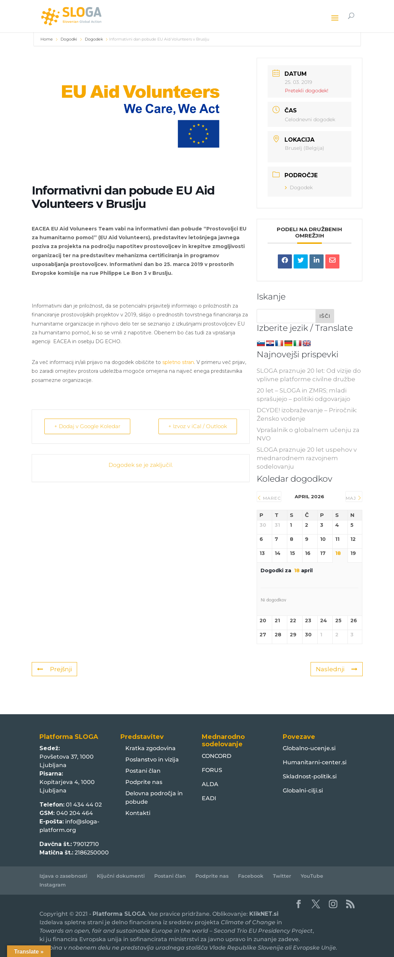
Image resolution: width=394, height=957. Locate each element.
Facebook (250, 876)
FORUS (212, 770)
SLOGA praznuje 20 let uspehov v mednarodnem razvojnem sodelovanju (307, 458)
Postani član (143, 770)
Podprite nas (143, 782)
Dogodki (69, 39)
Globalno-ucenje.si (309, 748)
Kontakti (137, 813)
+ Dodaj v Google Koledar (88, 426)
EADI (209, 798)
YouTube (312, 876)
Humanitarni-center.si (314, 762)
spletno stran (178, 362)
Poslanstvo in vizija (152, 759)
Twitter (282, 876)
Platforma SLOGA (119, 913)
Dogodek (94, 39)
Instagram (52, 885)
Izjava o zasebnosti (63, 876)
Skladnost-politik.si (310, 776)
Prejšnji (54, 669)
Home (47, 39)
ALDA (210, 784)
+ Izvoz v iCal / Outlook (197, 426)
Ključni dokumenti (121, 876)
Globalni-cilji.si (303, 790)
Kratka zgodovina (150, 748)
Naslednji (336, 669)
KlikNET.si (264, 913)
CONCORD (216, 756)
